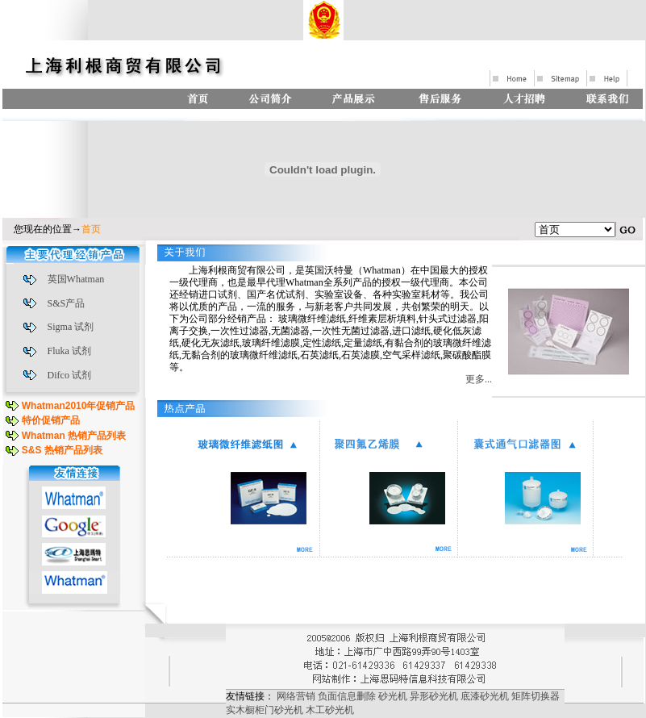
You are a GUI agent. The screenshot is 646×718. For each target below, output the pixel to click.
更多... (478, 379)
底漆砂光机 (485, 696)
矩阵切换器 (535, 696)
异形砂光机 (434, 696)
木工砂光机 (330, 710)
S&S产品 (66, 303)
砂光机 (392, 696)
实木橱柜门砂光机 (264, 710)
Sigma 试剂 (71, 326)
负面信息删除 (347, 696)
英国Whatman (76, 279)
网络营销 (296, 696)
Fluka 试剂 (69, 351)
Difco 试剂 (69, 375)
